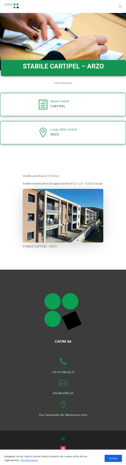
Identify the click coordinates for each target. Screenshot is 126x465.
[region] (63, 457)
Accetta (113, 458)
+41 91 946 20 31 (63, 372)
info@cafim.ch (63, 393)
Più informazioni (29, 460)
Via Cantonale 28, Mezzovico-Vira (63, 415)
